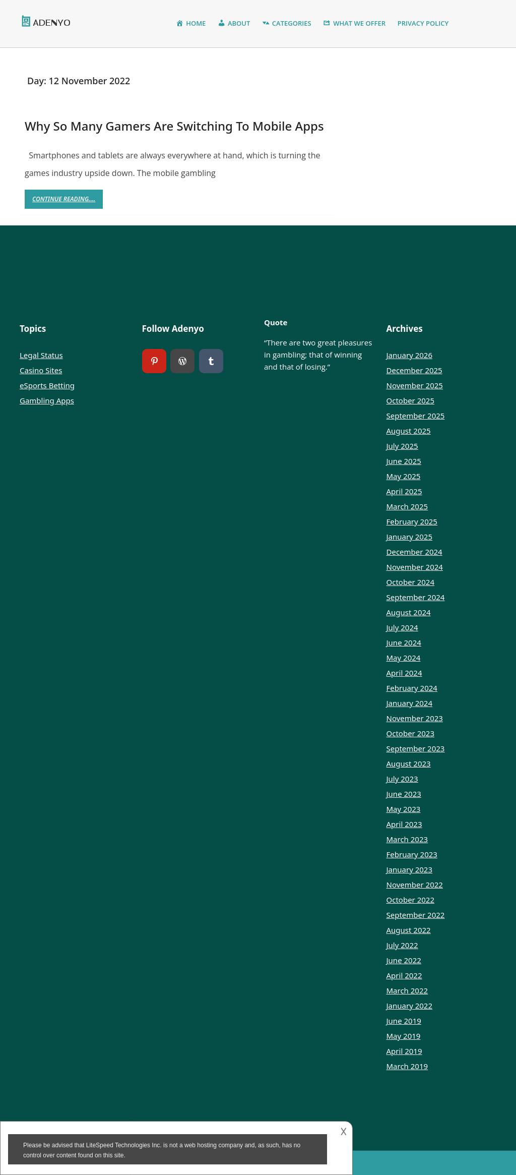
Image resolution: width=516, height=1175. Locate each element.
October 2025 (410, 400)
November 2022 (414, 884)
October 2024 (410, 582)
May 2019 (403, 1036)
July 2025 (402, 446)
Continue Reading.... (67, 201)
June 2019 (403, 1021)
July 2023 (402, 779)
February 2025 (411, 521)
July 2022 (402, 945)
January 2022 (409, 1006)
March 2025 (407, 506)
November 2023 (414, 718)
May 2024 (403, 658)
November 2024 (414, 567)
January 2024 (409, 703)
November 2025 (414, 385)
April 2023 (404, 824)
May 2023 (403, 809)
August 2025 (408, 431)
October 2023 (410, 733)
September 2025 (415, 415)
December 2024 (414, 552)
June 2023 (403, 794)
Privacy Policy (423, 23)
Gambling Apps (47, 400)
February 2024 (411, 688)
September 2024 (415, 597)
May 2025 (403, 476)
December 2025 (414, 370)
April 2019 (404, 1051)
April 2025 (404, 491)
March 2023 (407, 839)
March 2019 (407, 1066)
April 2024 (404, 673)
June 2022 (403, 960)
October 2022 (410, 900)
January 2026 (409, 355)
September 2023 (415, 748)
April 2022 (404, 975)
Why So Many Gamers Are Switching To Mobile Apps (174, 126)
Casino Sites (41, 370)
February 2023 (411, 854)
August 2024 (408, 612)
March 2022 (407, 990)
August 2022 (408, 930)
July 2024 (402, 627)
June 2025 (403, 461)
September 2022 (415, 915)
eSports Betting (47, 385)
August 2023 (408, 763)
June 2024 (403, 642)
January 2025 (409, 537)
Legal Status (41, 355)
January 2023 (409, 869)
